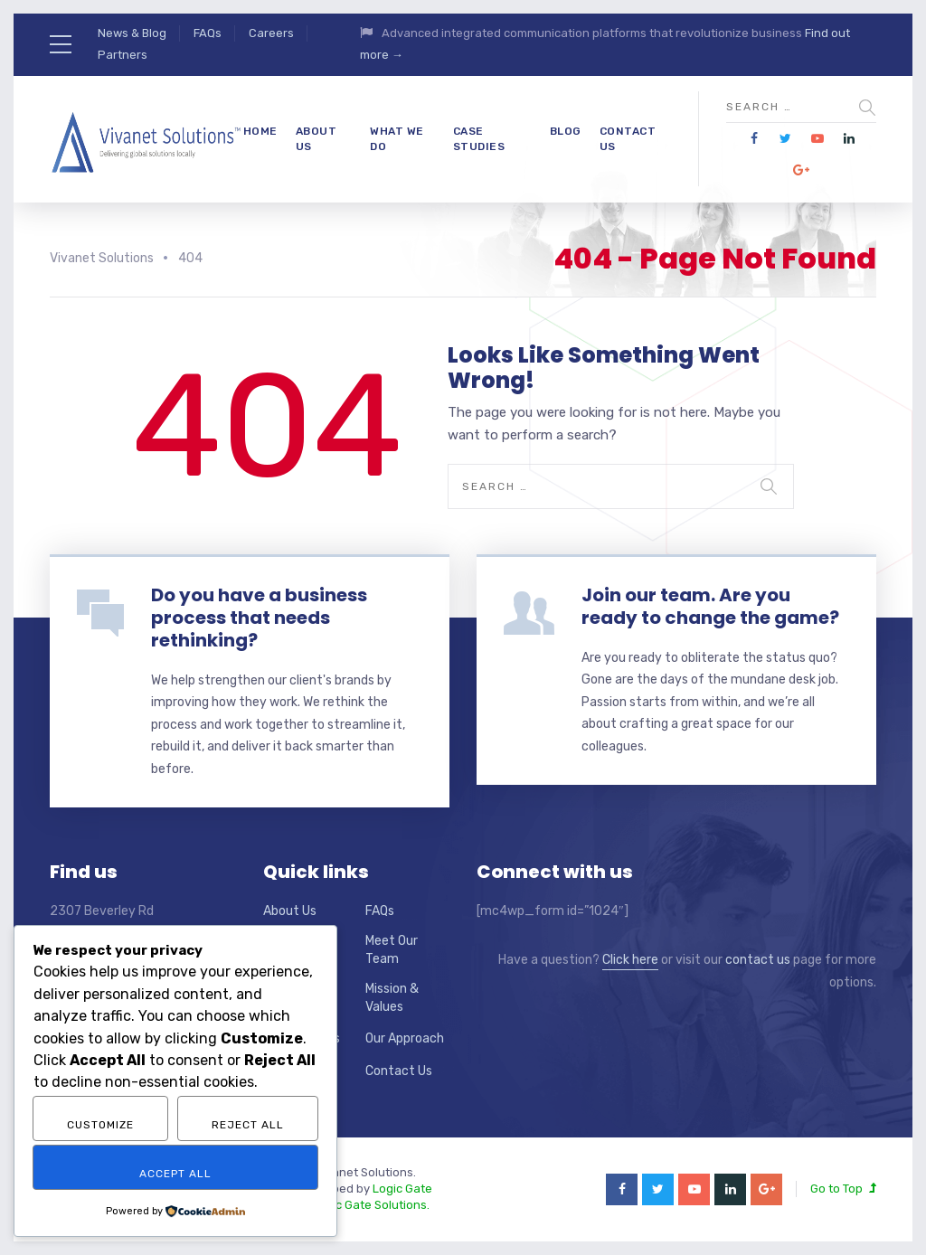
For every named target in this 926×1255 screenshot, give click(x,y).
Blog (565, 131)
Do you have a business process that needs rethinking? (259, 617)
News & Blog (132, 33)
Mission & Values (392, 997)
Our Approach (404, 1038)
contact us (757, 959)
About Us (316, 139)
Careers (271, 33)
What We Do (397, 139)
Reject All (248, 1124)
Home (260, 131)
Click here (630, 959)
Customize (100, 1124)
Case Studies (479, 139)
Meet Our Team (391, 950)
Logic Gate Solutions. (371, 1205)
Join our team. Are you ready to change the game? (710, 606)
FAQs (208, 33)
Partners (122, 54)
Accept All (175, 1173)
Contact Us (628, 139)
